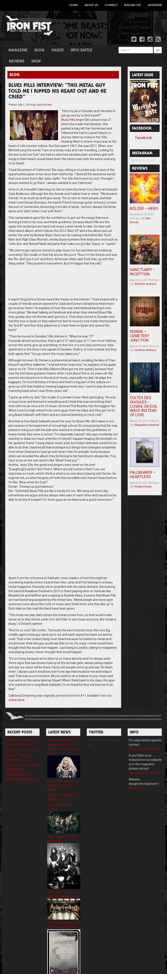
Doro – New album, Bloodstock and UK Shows (60, 776)
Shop (36, 62)
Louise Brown (44, 104)
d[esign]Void (137, 779)
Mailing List (132, 5)
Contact (111, 5)
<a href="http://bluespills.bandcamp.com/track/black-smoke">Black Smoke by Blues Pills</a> (63, 272)
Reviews (16, 62)
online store (16, 691)
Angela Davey (143, 486)
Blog (39, 50)
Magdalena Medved (147, 424)
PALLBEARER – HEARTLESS (143, 474)
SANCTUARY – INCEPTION (142, 271)
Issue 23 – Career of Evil (22, 741)
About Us (91, 5)
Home (73, 5)
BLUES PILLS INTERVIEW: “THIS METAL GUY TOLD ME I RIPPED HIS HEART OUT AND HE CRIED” (57, 91)
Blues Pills (50, 119)
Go (157, 50)
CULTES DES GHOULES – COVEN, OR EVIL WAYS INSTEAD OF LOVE (143, 406)
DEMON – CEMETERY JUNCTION (139, 335)
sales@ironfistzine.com (145, 740)
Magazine (17, 50)
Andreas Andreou (146, 283)
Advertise (155, 5)
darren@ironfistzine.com (146, 764)
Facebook (143, 138)
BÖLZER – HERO (144, 208)
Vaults (57, 50)
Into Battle (81, 50)
